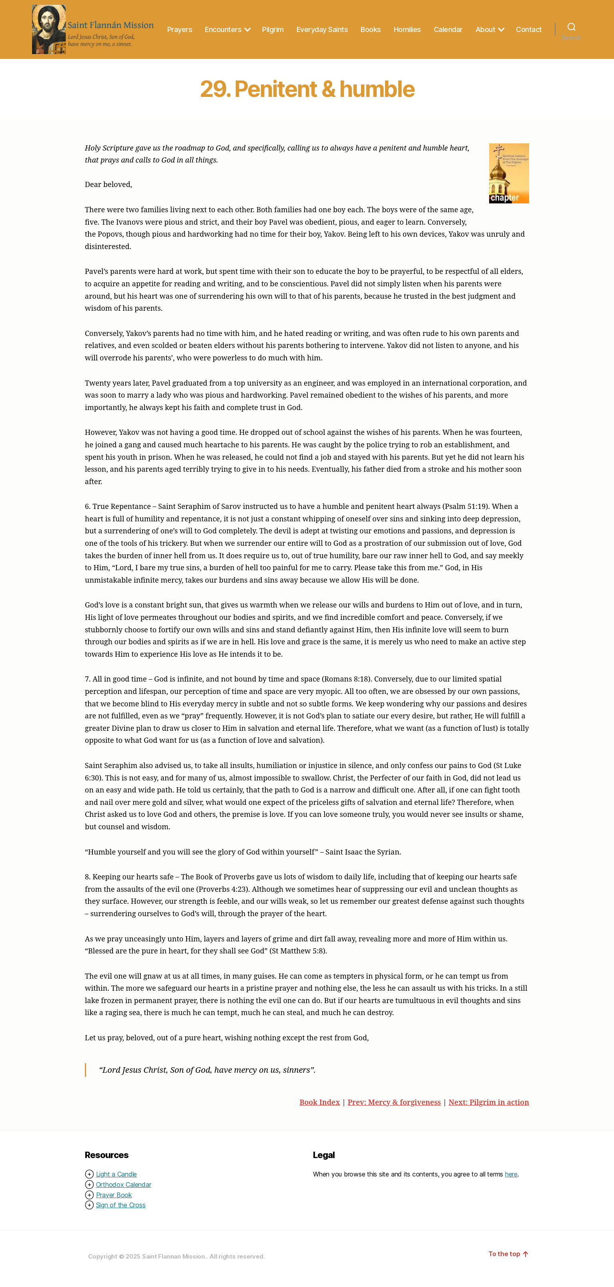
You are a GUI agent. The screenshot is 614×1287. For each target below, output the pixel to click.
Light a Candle (116, 1180)
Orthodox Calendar (123, 1191)
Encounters (262, 25)
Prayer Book (114, 1201)
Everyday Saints (361, 25)
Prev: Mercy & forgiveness (394, 1108)
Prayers (218, 25)
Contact (529, 39)
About (524, 25)
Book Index (319, 1108)
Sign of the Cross (121, 1211)
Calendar (486, 25)
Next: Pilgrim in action (489, 1108)
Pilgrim (312, 25)
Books (409, 25)
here (511, 1180)
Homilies (445, 25)
